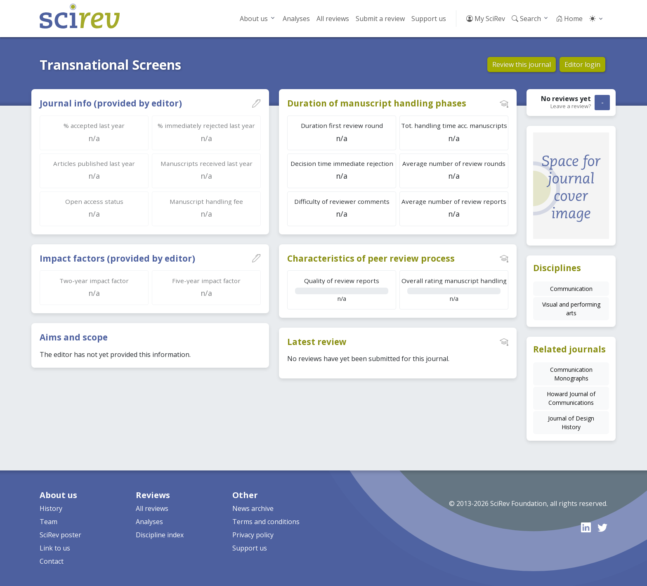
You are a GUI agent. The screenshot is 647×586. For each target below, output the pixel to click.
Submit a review (380, 18)
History (51, 508)
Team (48, 521)
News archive (253, 508)
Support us (428, 18)
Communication (571, 289)
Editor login (582, 64)
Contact (52, 561)
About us (254, 18)
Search (526, 18)
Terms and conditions (266, 521)
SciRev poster (60, 534)
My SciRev (485, 18)
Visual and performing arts (571, 308)
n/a (342, 289)
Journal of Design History (571, 422)
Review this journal (521, 64)
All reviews (332, 18)
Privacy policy (253, 534)
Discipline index (160, 534)
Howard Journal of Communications (571, 398)
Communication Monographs (571, 374)
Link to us (55, 548)
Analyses (296, 18)
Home (569, 18)
